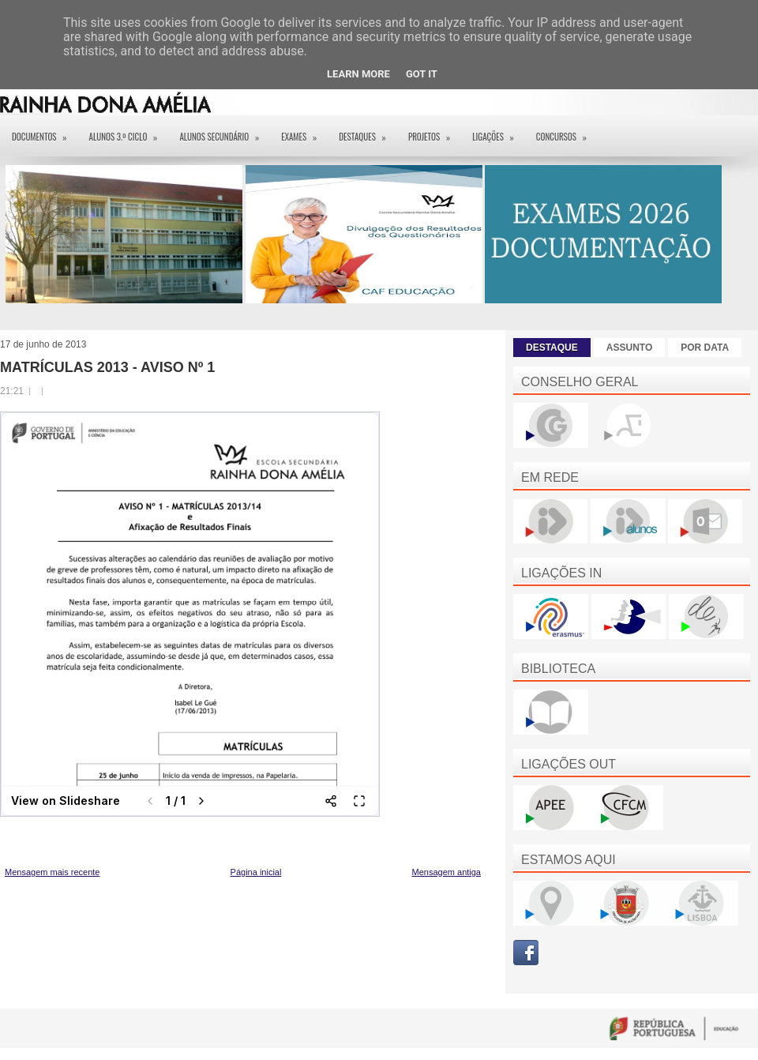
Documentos (44, 131)
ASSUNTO (629, 347)
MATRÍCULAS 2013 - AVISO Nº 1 (107, 367)
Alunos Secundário (224, 131)
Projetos (434, 131)
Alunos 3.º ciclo (128, 131)
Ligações (498, 131)
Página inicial (256, 872)
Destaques (367, 131)
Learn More (358, 74)
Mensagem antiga (446, 872)
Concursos (566, 131)
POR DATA (705, 347)
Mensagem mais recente (52, 872)
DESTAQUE (552, 347)
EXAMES (304, 131)
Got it (421, 74)
